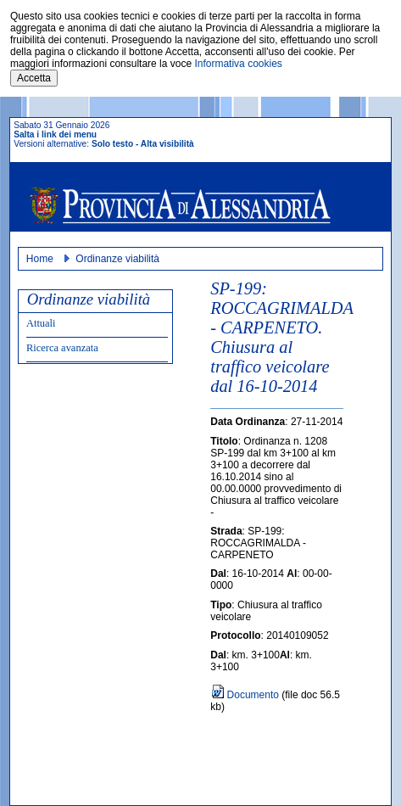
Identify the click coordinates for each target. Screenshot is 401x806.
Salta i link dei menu (55, 134)
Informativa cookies (237, 64)
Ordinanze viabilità (117, 259)
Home (39, 259)
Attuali (41, 323)
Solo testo (112, 143)
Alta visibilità (167, 143)
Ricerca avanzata (62, 348)
